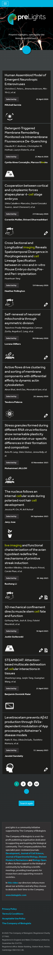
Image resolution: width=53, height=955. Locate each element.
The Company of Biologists (16, 923)
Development (13, 853)
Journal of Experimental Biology (22, 856)
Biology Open (39, 860)
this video (13, 882)
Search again (26, 803)
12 (37, 783)
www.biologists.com (16, 895)
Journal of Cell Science (32, 853)
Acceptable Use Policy (13, 918)
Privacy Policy (9, 908)
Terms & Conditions (12, 913)
